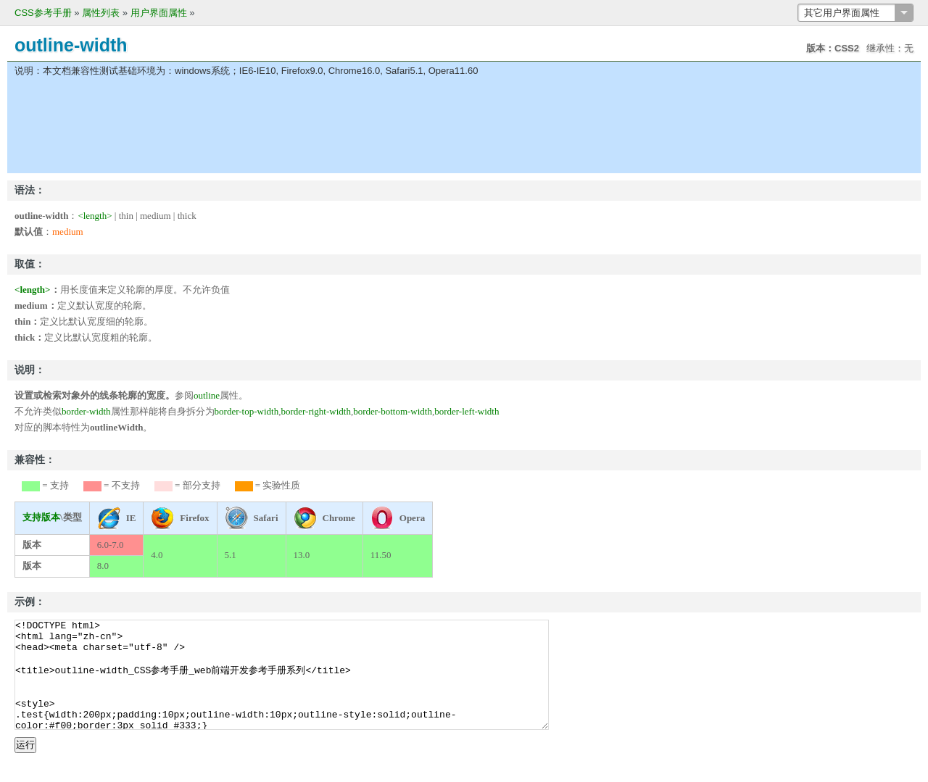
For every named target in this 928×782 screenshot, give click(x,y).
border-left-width (466, 411)
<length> (95, 215)
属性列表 (101, 12)
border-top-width (247, 411)
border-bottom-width (392, 411)
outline (207, 395)
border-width (86, 411)
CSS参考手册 (43, 12)
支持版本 (41, 517)
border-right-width (316, 411)
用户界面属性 (158, 12)
